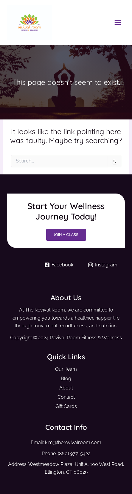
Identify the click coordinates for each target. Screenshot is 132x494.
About (66, 388)
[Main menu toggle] (117, 22)
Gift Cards (66, 406)
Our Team (66, 369)
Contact (66, 397)
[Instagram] (102, 265)
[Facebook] (59, 265)
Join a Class (66, 234)
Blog (66, 378)
